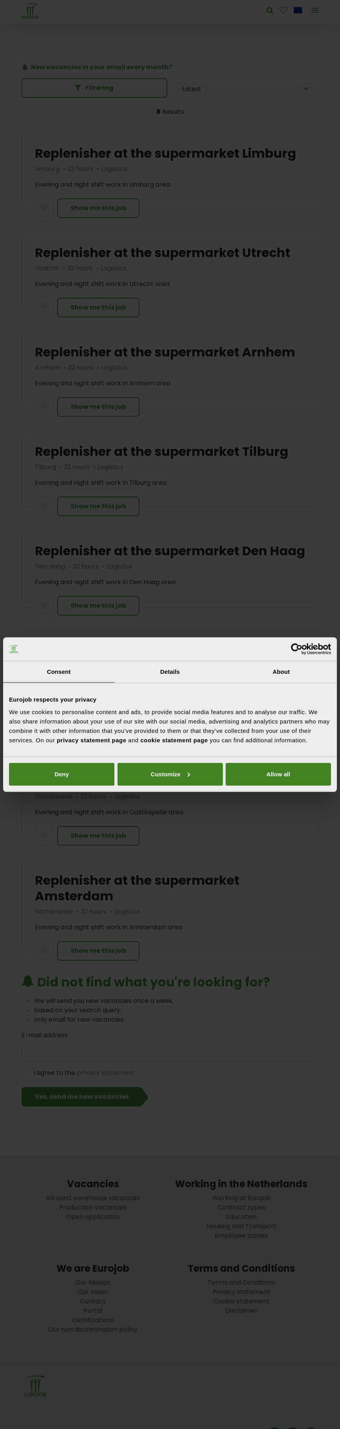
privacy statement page (92, 739)
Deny (276, 773)
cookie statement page (174, 739)
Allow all (61, 773)
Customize (168, 773)
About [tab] (281, 671)
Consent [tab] (59, 671)
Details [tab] (170, 671)
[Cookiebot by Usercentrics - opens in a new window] (296, 649)
